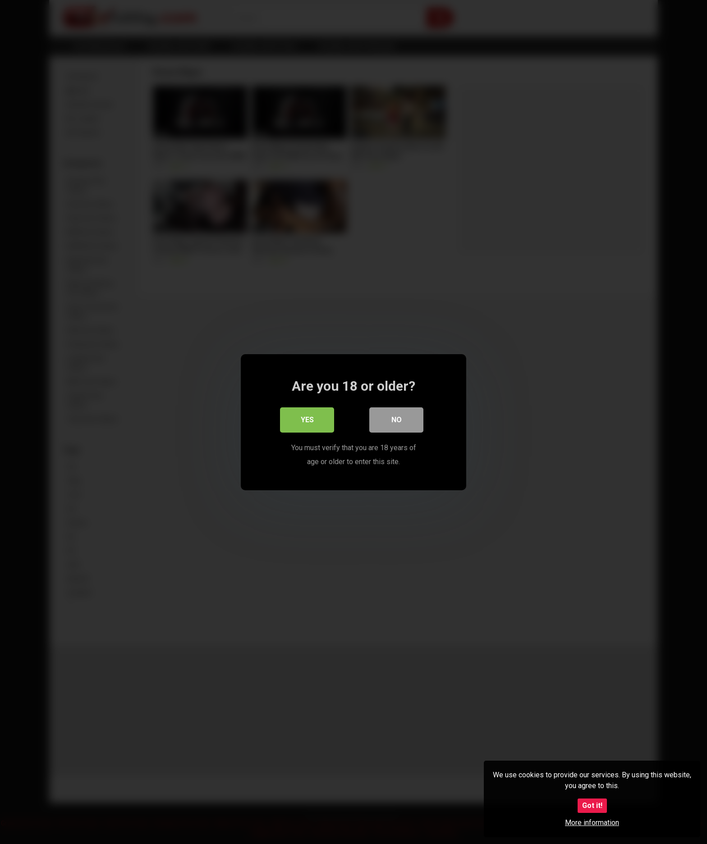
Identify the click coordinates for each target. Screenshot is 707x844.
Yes (307, 419)
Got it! (592, 805)
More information (592, 822)
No (396, 419)
